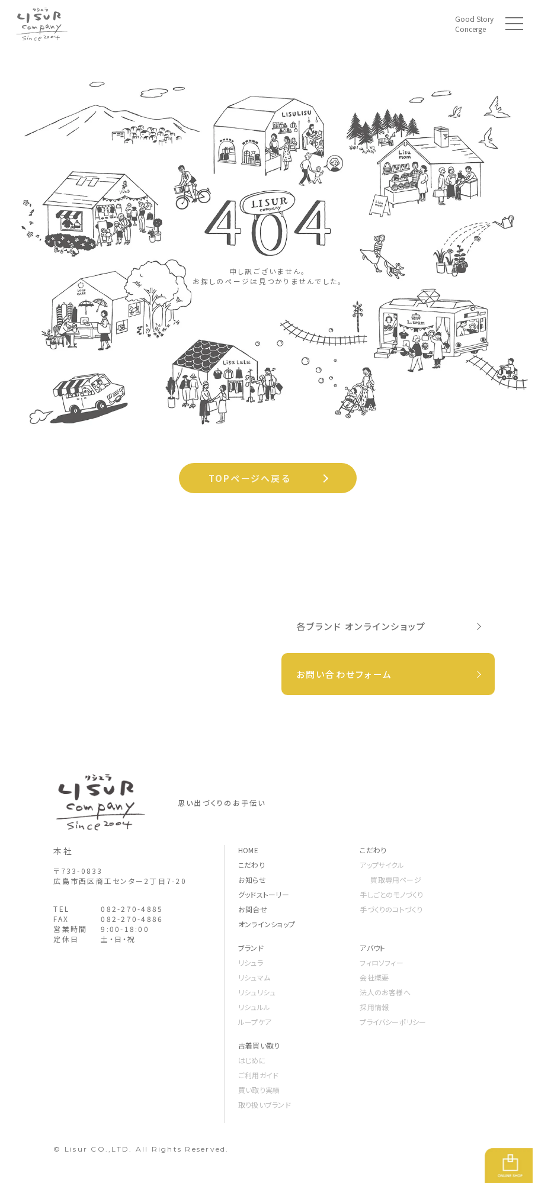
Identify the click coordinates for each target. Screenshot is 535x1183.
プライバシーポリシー (393, 1022)
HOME (248, 850)
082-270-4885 (132, 909)
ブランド (251, 948)
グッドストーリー (263, 894)
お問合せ (252, 909)
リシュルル (254, 1007)
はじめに (252, 1060)
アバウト (372, 948)
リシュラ (250, 962)
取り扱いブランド (264, 1105)
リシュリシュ (256, 992)
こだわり (251, 865)
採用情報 (374, 1007)
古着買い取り (259, 1045)
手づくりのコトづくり (391, 909)
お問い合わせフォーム (344, 674)
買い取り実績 (259, 1090)
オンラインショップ (266, 924)
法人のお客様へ (385, 992)
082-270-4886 (132, 919)
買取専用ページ (395, 880)
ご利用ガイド (258, 1075)
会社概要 (374, 977)
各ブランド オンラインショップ (361, 626)
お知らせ (252, 880)
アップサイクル (382, 865)
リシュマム (254, 977)
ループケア (254, 1022)
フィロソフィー (381, 962)
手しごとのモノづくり (391, 894)
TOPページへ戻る (250, 478)
